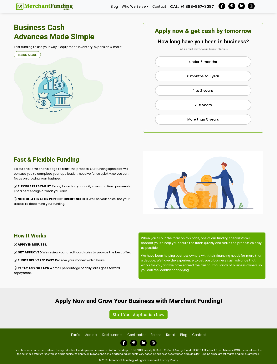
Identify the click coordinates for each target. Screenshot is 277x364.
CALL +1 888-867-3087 (192, 6)
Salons (155, 335)
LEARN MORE (27, 55)
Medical (91, 335)
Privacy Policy (169, 360)
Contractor (136, 335)
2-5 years (203, 105)
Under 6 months (203, 61)
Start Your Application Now (138, 314)
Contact (159, 6)
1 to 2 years (203, 90)
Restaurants (112, 335)
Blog (114, 6)
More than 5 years (203, 119)
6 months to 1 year (203, 76)
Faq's (75, 335)
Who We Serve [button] (134, 6)
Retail (170, 335)
